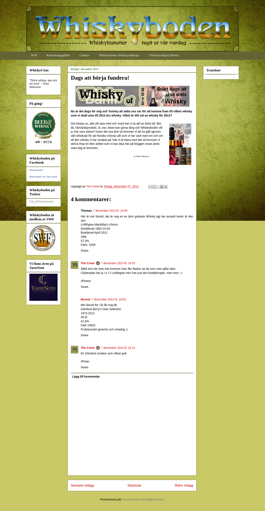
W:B (34, 55)
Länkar (84, 55)
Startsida (134, 485)
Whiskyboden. (36, 170)
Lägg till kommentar (86, 376)
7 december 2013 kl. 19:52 (109, 299)
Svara (84, 250)
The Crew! (88, 263)
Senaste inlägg (82, 485)
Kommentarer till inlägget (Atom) (143, 499)
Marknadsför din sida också (43, 176)
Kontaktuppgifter (58, 55)
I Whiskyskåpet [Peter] (163, 55)
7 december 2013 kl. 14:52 (118, 263)
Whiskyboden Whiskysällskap (119, 55)
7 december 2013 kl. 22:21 (118, 347)
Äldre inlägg (184, 485)
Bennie (85, 299)
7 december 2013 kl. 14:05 (110, 210)
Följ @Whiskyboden (41, 201)
